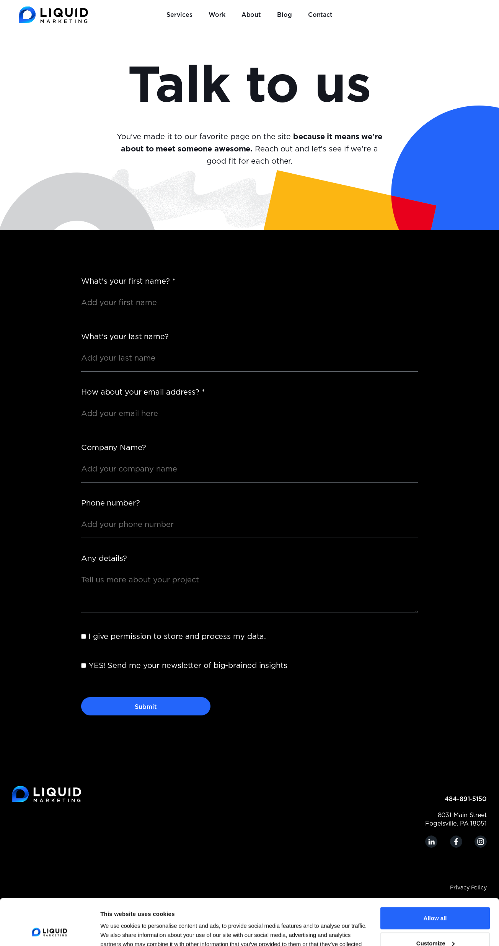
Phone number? (110, 503)
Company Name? (113, 448)
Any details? (104, 558)
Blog (284, 15)
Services (179, 15)
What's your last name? (125, 337)
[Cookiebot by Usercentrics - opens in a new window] (49, 931)
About (251, 15)
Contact (320, 15)
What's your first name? (128, 281)
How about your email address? (143, 392)
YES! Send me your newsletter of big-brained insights (187, 666)
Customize (435, 899)
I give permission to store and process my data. (177, 636)
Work (217, 15)
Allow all (435, 874)
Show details (117, 931)
